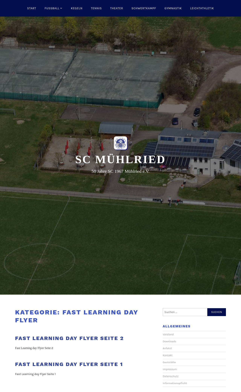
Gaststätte (169, 362)
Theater (116, 8)
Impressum (170, 369)
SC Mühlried (120, 159)
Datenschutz (170, 376)
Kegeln (76, 8)
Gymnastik (173, 8)
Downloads (169, 341)
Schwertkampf (143, 8)
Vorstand (168, 334)
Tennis (96, 8)
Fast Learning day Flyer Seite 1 (69, 364)
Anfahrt (167, 348)
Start (31, 8)
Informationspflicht (175, 383)
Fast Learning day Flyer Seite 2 (69, 338)
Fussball (52, 8)
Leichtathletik (202, 8)
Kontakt (167, 355)
